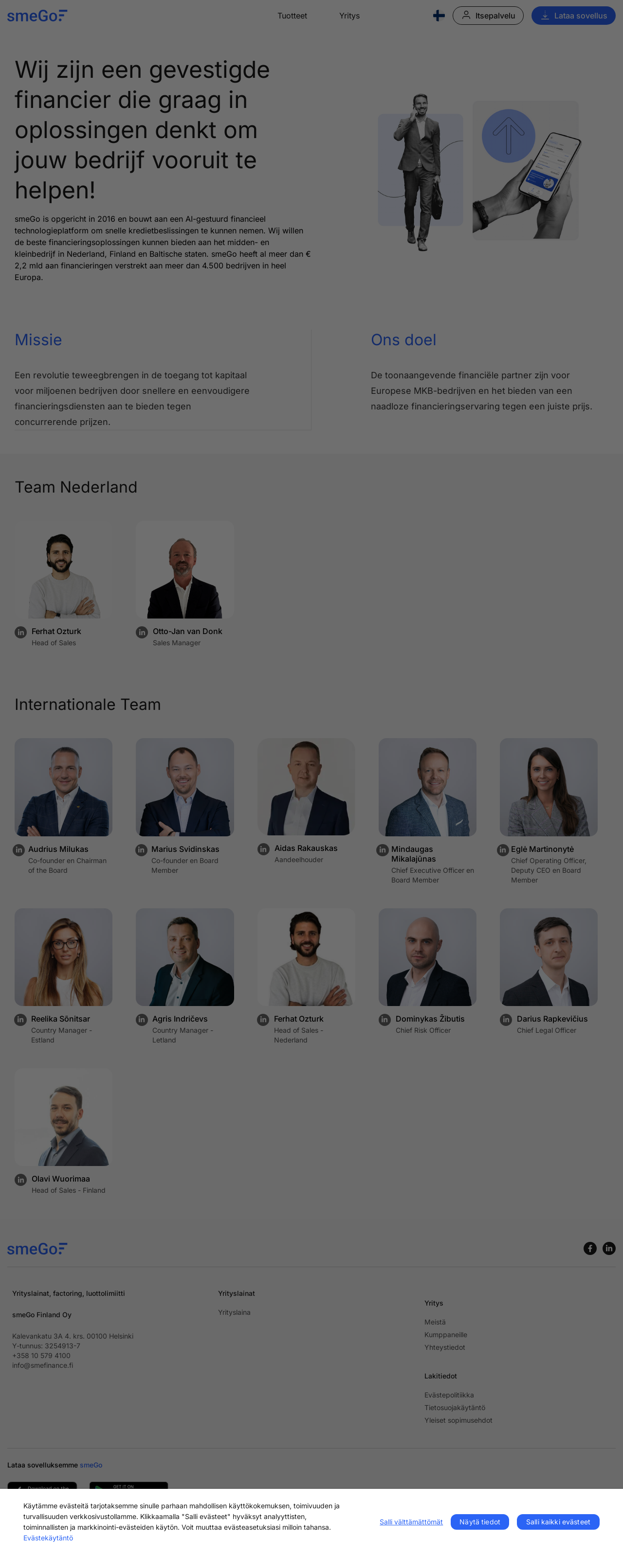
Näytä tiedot (479, 1522)
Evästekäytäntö (48, 1538)
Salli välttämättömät (411, 1522)
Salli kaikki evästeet (558, 1522)
